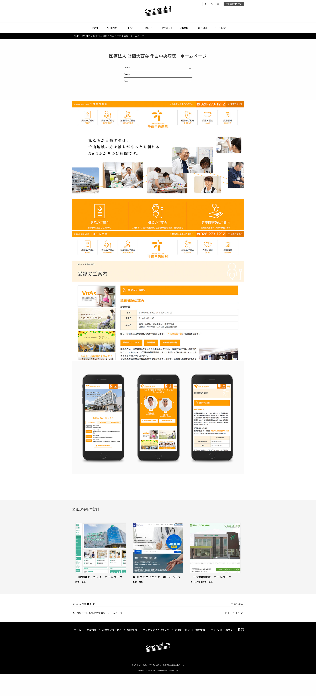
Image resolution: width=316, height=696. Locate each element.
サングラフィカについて (156, 630)
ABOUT (185, 28)
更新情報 (92, 630)
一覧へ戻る (237, 604)
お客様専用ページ (233, 4)
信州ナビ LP (233, 613)
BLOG (149, 28)
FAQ (131, 28)
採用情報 (200, 630)
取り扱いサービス (112, 630)
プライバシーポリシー (223, 630)
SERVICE (112, 28)
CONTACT (221, 28)
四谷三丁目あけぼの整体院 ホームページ (97, 613)
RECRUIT (203, 28)
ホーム (77, 630)
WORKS (167, 28)
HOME (95, 28)
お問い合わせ (182, 630)
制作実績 (132, 630)
